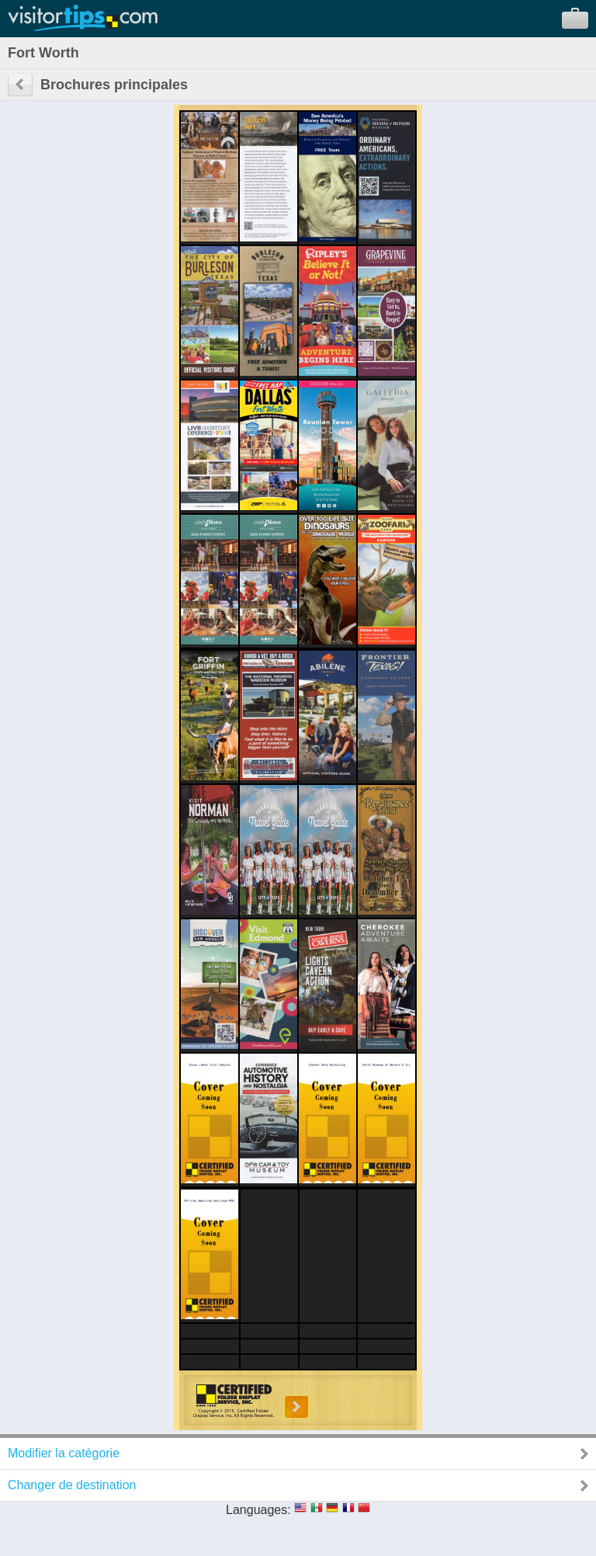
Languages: (258, 1509)
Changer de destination (72, 1485)
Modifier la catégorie (64, 1453)
